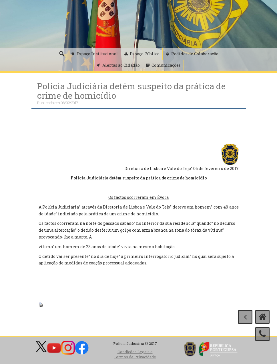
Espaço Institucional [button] (97, 53)
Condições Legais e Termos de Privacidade (135, 354)
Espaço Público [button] (145, 53)
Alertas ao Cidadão (121, 65)
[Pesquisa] (62, 54)
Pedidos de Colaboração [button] (194, 53)
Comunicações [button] (166, 65)
